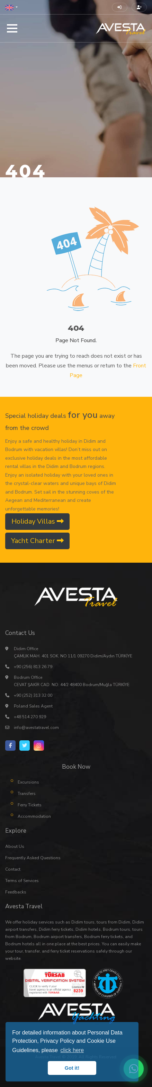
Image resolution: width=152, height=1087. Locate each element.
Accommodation (34, 816)
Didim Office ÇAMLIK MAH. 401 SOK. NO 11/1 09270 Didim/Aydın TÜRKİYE (73, 652)
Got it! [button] (72, 1068)
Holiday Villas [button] (37, 521)
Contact (12, 869)
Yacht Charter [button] (37, 540)
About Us (14, 846)
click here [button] (72, 1050)
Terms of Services (22, 880)
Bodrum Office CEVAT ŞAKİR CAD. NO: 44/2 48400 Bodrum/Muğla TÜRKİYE (71, 681)
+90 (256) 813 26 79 (33, 666)
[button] (11, 7)
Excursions (28, 782)
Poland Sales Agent (33, 706)
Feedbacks (15, 892)
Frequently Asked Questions (33, 858)
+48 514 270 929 (30, 717)
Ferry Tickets (30, 805)
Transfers (27, 793)
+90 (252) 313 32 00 (33, 695)
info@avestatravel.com (36, 727)
